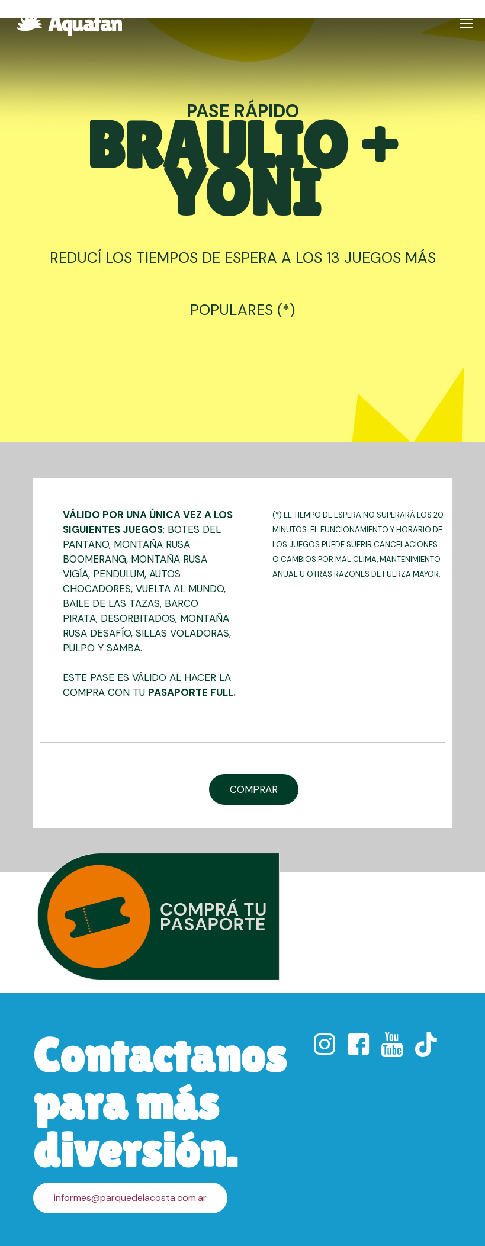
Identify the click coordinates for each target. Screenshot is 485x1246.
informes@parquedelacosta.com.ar (130, 1198)
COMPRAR (254, 789)
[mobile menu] (466, 24)
